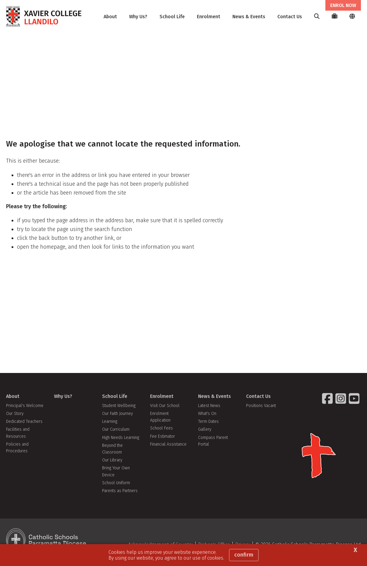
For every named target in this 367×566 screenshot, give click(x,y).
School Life (172, 16)
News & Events (248, 16)
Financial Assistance (168, 449)
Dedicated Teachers (24, 427)
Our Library (112, 465)
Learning (109, 427)
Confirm (243, 554)
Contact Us (289, 16)
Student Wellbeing (118, 411)
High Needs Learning (120, 442)
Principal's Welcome (24, 411)
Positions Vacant (261, 411)
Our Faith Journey (117, 419)
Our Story (14, 419)
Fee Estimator (162, 441)
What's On (207, 419)
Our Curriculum (115, 434)
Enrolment (208, 16)
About (110, 16)
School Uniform (116, 488)
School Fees (161, 433)
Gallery (204, 434)
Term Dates (208, 427)
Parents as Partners (120, 496)
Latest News (209, 411)
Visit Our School (165, 411)
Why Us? (138, 16)
